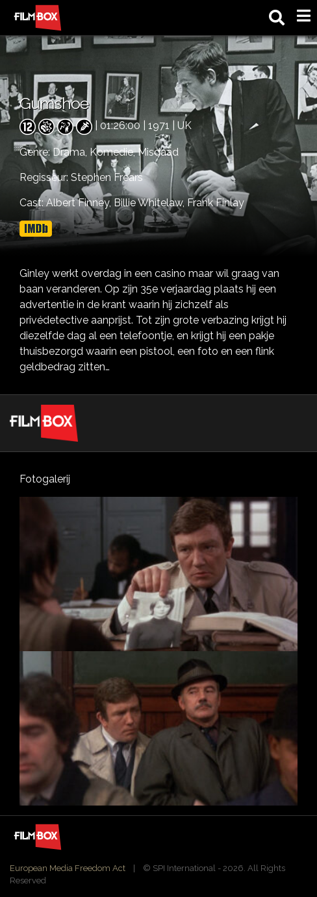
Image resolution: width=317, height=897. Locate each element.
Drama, (71, 152)
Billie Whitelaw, (150, 203)
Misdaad (158, 152)
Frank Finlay (215, 203)
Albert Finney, (80, 203)
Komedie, (114, 152)
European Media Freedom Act (67, 868)
